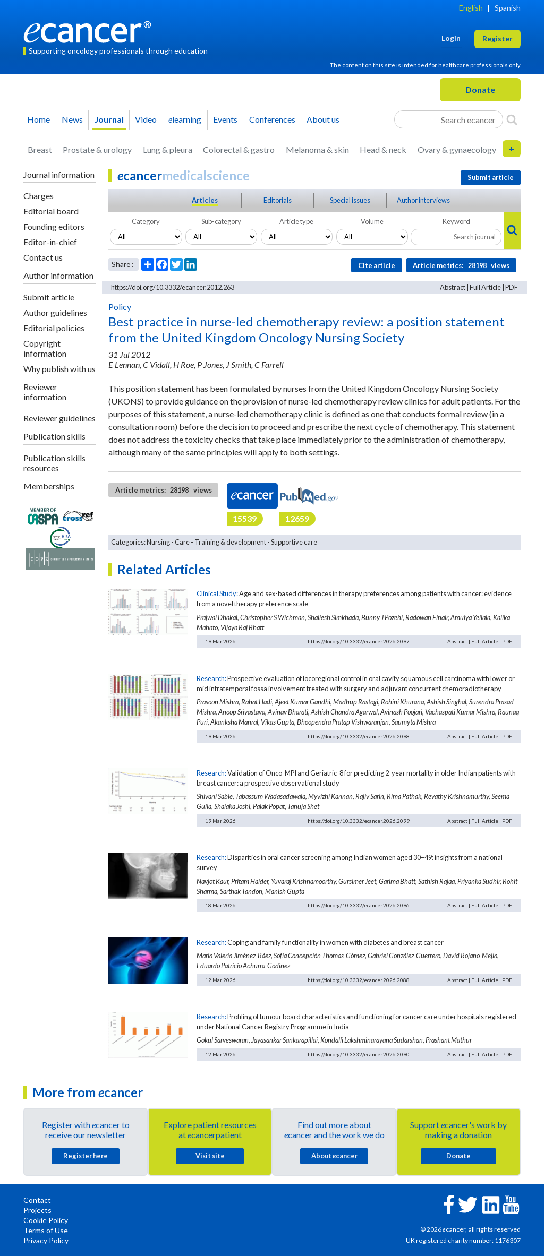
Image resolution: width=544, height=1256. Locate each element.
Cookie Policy (45, 1220)
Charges (38, 196)
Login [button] (451, 37)
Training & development (230, 542)
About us (323, 119)
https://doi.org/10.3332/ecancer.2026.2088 (359, 980)
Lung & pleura (167, 149)
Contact (37, 1200)
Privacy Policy (46, 1240)
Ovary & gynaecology (457, 149)
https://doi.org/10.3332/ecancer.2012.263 (172, 287)
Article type (296, 221)
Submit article (48, 297)
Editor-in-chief (50, 242)
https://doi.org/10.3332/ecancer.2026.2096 (359, 905)
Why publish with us (59, 369)
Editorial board (51, 211)
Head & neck (383, 149)
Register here (85, 1155)
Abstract (452, 287)
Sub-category (221, 221)
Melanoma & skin (317, 149)
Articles (205, 200)
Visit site (210, 1155)
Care (182, 542)
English (471, 7)
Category (146, 221)
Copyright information (44, 348)
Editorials (278, 200)
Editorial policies (53, 328)
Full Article (485, 287)
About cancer (334, 1155)
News (72, 119)
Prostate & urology (97, 149)
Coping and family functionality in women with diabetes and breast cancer (335, 942)
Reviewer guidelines (59, 418)
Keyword (456, 221)
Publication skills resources (54, 463)
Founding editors (53, 226)
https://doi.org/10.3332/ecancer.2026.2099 (359, 821)
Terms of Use (45, 1230)
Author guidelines (55, 312)
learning (184, 119)
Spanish (508, 7)
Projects (37, 1210)
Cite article (376, 265)
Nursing (158, 542)
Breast (40, 149)
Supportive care (294, 542)
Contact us (43, 257)
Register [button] (497, 38)
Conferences (272, 119)
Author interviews (423, 200)
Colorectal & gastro (239, 149)
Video (146, 119)
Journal (109, 119)
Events (225, 119)
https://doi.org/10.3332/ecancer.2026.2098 (359, 736)
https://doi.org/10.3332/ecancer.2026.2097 (359, 641)
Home (38, 119)
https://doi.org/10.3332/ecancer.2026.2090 (359, 1054)
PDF (511, 287)
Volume (372, 221)
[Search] (512, 119)
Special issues (350, 200)
